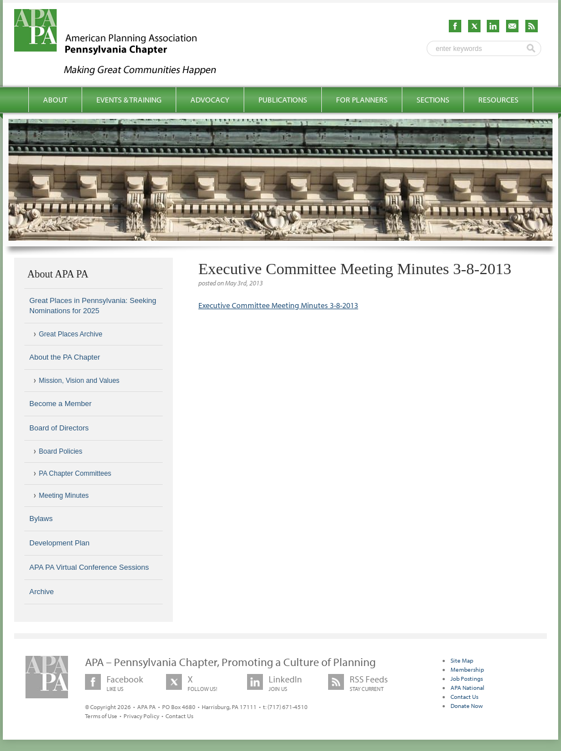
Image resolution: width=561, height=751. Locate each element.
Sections (432, 100)
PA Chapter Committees (75, 473)
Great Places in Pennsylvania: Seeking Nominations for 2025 (92, 305)
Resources (498, 100)
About (55, 100)
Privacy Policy (141, 716)
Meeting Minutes (64, 496)
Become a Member (60, 403)
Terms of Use (101, 716)
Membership (467, 669)
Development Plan (59, 543)
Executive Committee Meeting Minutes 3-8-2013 (278, 305)
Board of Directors (59, 428)
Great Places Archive (71, 334)
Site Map (461, 660)
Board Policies (61, 451)
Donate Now (466, 706)
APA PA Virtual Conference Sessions (89, 567)
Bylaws (41, 518)
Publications (282, 100)
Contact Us (179, 716)
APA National (467, 688)
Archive (41, 591)
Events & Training (129, 100)
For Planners (362, 100)
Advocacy (210, 100)
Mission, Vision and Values (79, 381)
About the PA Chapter (64, 357)
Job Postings (466, 678)
